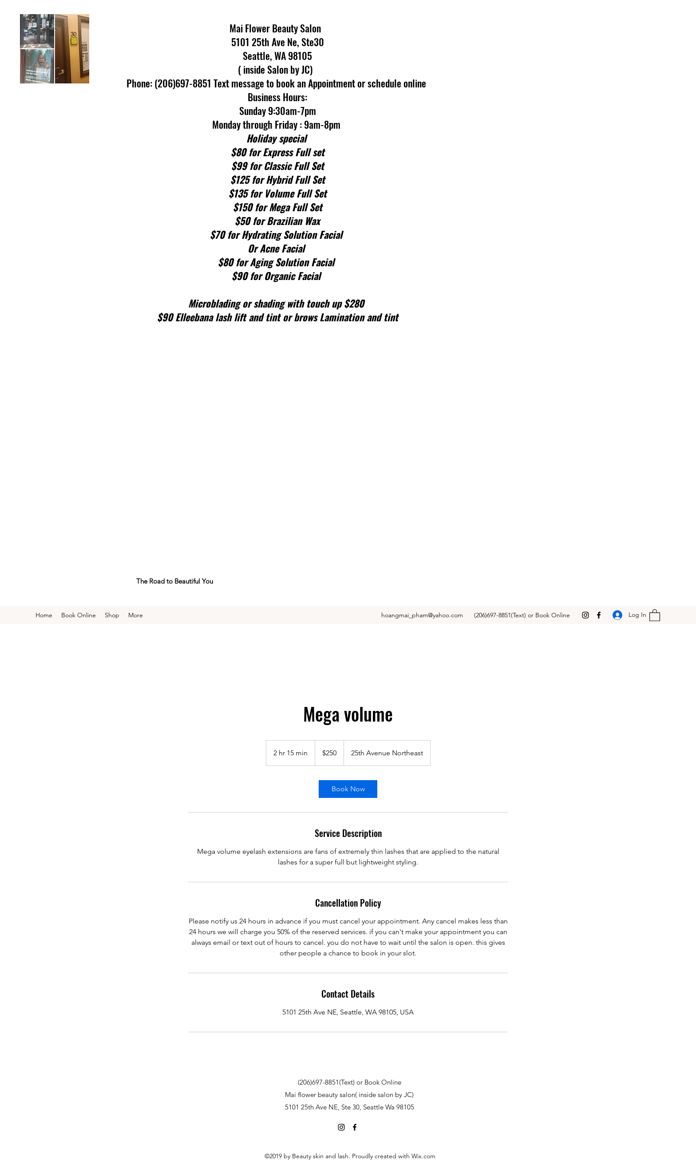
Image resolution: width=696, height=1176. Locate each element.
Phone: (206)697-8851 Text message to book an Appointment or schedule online (277, 83)
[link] (348, 789)
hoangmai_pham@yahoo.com (422, 615)
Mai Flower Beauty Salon (277, 28)
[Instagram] (585, 615)
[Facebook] (598, 615)
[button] (654, 614)
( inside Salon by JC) (277, 69)
